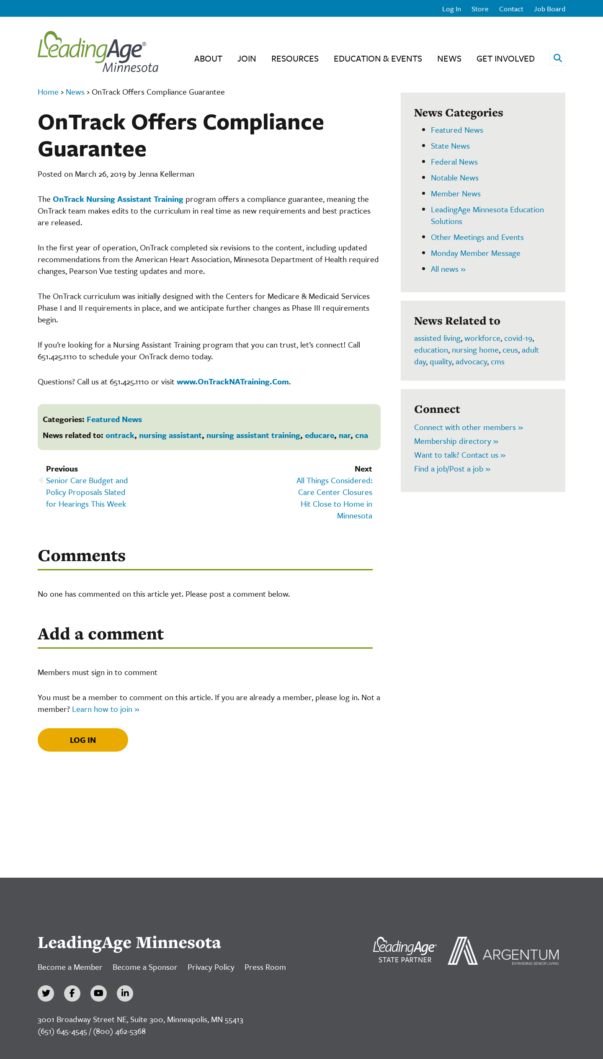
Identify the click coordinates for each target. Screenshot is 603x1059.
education (431, 349)
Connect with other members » (468, 427)
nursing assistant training (253, 435)
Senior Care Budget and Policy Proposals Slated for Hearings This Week (87, 491)
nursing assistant (170, 435)
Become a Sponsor (145, 966)
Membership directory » (456, 440)
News (449, 58)
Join (246, 58)
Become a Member (70, 966)
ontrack (120, 435)
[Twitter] (46, 993)
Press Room (265, 966)
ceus (510, 349)
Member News (456, 193)
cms (498, 361)
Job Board (549, 8)
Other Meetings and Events (477, 236)
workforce (482, 337)
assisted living (437, 337)
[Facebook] (72, 993)
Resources (295, 58)
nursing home (475, 349)
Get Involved (506, 58)
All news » (448, 268)
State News (450, 145)
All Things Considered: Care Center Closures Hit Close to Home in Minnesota (334, 497)
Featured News (114, 419)
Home (48, 91)
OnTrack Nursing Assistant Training (118, 198)
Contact (511, 8)
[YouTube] (98, 993)
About (208, 58)
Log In (451, 8)
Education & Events (378, 58)
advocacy (471, 361)
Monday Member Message (476, 252)
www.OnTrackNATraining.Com (233, 381)
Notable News (455, 177)
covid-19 (518, 337)
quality (441, 361)
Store (480, 8)
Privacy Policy (211, 966)
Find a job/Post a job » (452, 468)
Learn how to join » (105, 708)
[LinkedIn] (125, 993)
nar (344, 435)
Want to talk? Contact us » (459, 454)
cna (361, 435)
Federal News (454, 161)
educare (319, 435)
